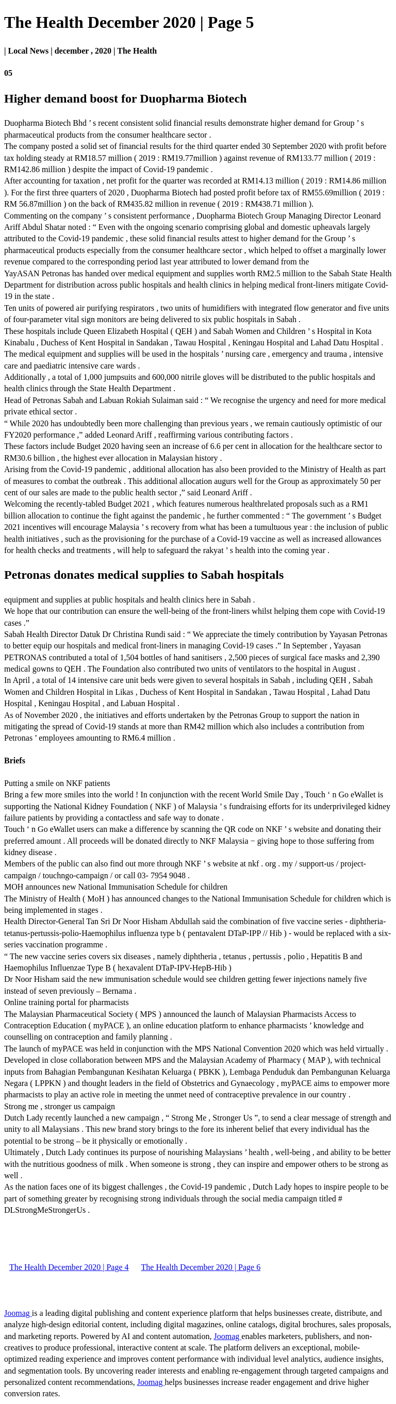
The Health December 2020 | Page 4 (69, 1267)
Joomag (18, 1313)
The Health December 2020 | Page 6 (201, 1267)
